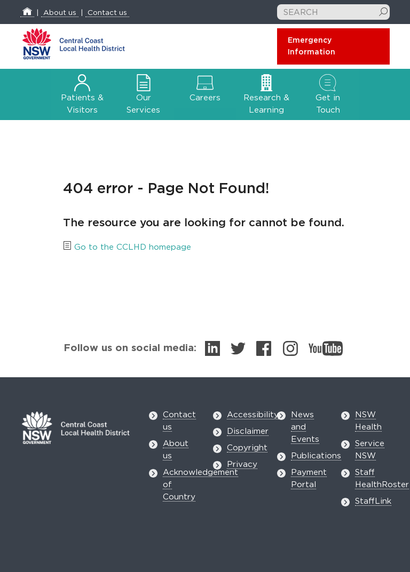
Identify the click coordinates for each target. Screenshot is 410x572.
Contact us (107, 13)
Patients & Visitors (82, 96)
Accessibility (253, 415)
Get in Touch (328, 96)
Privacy (242, 464)
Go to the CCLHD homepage (132, 247)
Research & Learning (266, 96)
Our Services (143, 96)
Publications (316, 456)
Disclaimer (248, 431)
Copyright (247, 448)
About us (59, 13)
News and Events (305, 427)
